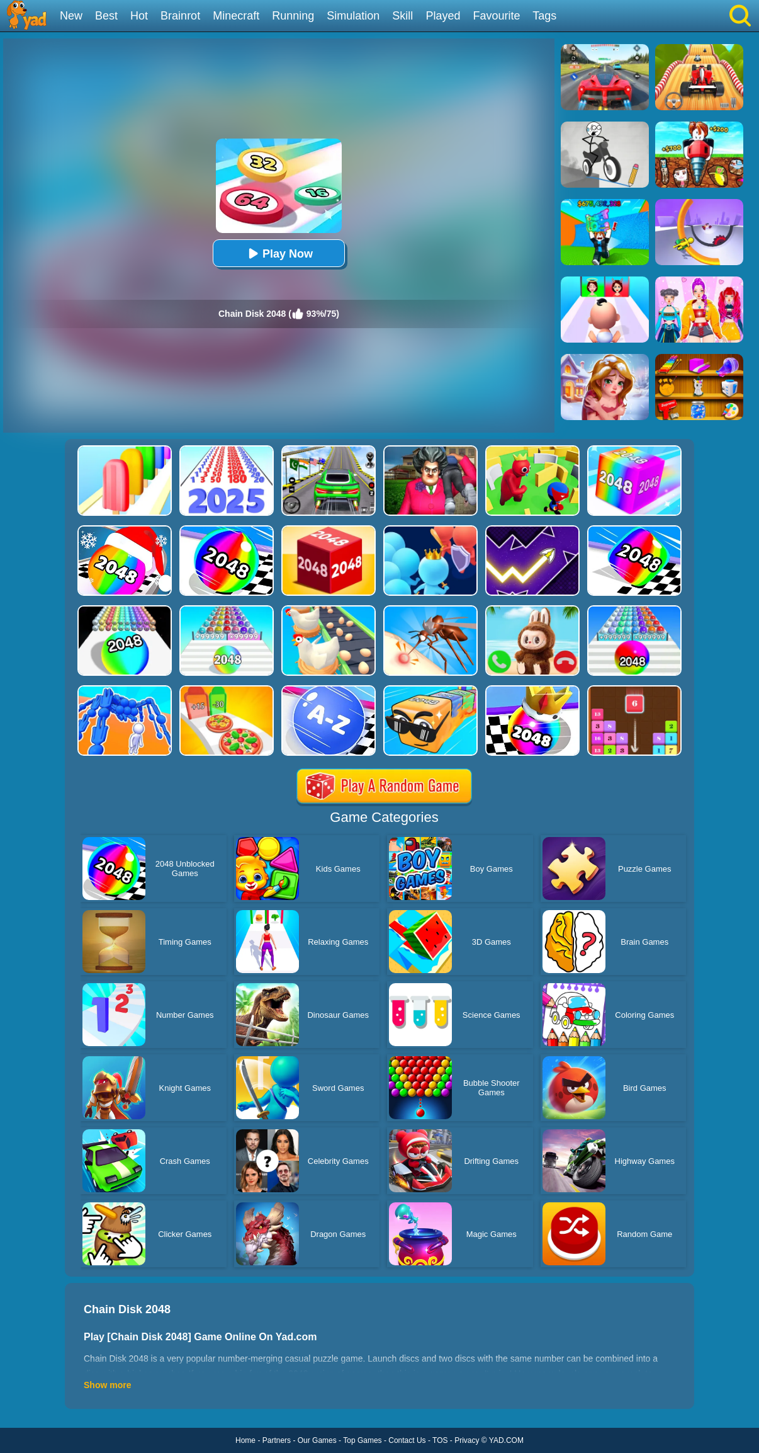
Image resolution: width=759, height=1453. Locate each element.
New (71, 15)
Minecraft (236, 15)
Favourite (496, 15)
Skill (402, 15)
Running (293, 15)
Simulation (353, 15)
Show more (107, 1385)
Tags (544, 15)
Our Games (317, 1440)
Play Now (279, 253)
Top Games (362, 1440)
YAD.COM (506, 1440)
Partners (276, 1440)
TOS (439, 1440)
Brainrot (180, 15)
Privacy (466, 1440)
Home (245, 1440)
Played (442, 15)
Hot (139, 15)
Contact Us (406, 1440)
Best (106, 15)
